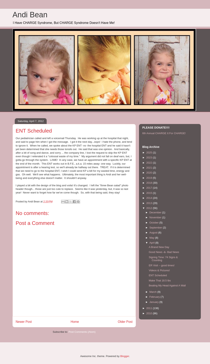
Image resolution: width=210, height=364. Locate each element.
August (153, 232)
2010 (149, 313)
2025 (149, 152)
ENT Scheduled (158, 275)
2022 (149, 162)
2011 (149, 308)
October (154, 222)
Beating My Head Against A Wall (167, 285)
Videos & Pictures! (159, 270)
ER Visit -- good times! (162, 265)
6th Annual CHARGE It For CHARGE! (164, 133)
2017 (149, 187)
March (153, 291)
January (154, 302)
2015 (149, 192)
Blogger (124, 356)
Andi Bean (30, 15)
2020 (149, 172)
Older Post (125, 321)
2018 (149, 182)
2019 (149, 177)
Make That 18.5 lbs (160, 280)
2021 (149, 167)
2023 (149, 157)
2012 (149, 208)
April (152, 242)
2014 (149, 197)
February (155, 296)
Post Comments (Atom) (82, 331)
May (152, 237)
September (156, 227)
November (155, 217)
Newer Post (24, 321)
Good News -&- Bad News (164, 252)
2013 (149, 203)
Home (75, 321)
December (155, 212)
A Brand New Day (159, 247)
